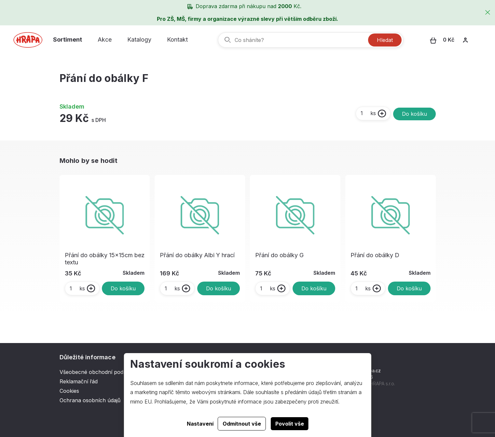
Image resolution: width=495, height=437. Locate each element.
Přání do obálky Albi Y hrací (197, 255)
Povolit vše (289, 423)
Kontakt (177, 39)
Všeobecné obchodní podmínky (99, 372)
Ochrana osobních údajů (90, 400)
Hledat (385, 40)
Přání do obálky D (375, 255)
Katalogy (139, 39)
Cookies (69, 391)
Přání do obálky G (279, 255)
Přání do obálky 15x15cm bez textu (104, 259)
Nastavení (200, 423)
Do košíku (414, 114)
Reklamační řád (79, 381)
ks (368, 113)
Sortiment (67, 39)
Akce (105, 39)
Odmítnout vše (242, 423)
